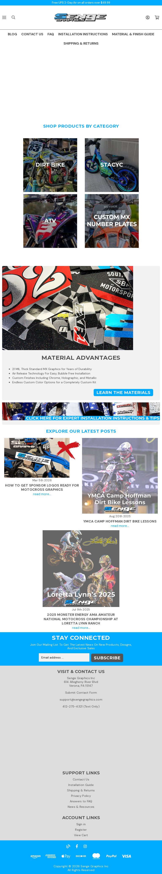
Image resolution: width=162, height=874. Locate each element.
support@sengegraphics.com (81, 699)
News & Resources (81, 806)
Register (81, 829)
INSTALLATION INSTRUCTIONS (83, 34)
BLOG (12, 34)
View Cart (81, 835)
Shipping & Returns (81, 790)
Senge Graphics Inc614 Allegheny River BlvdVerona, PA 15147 (81, 681)
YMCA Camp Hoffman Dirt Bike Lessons (120, 521)
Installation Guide (81, 784)
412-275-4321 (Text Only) (81, 706)
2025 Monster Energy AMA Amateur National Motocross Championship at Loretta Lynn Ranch (81, 619)
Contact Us (81, 779)
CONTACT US (32, 34)
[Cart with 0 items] (157, 17)
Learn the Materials (123, 392)
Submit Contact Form (81, 692)
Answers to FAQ (81, 801)
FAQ (50, 34)
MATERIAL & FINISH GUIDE (133, 34)
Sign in (81, 824)
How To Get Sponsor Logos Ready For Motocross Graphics (42, 487)
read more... (42, 494)
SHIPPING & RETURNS (81, 43)
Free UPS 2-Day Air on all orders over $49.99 (81, 2)
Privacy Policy (81, 795)
